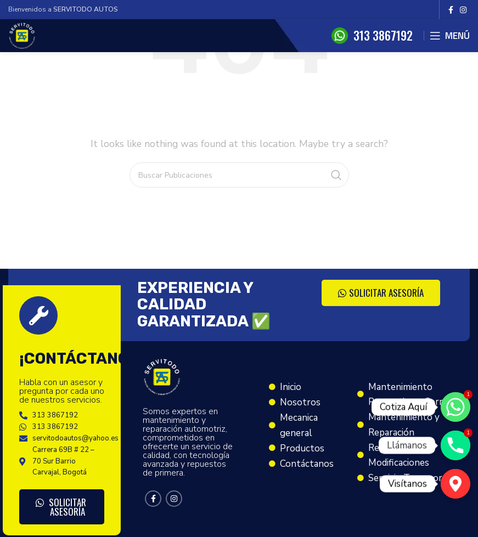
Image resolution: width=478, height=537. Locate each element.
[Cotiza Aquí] (455, 407)
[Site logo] (22, 35)
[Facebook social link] (451, 10)
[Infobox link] (372, 35)
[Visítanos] (455, 484)
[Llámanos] (455, 445)
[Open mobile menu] (449, 36)
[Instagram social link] (463, 10)
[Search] (239, 175)
